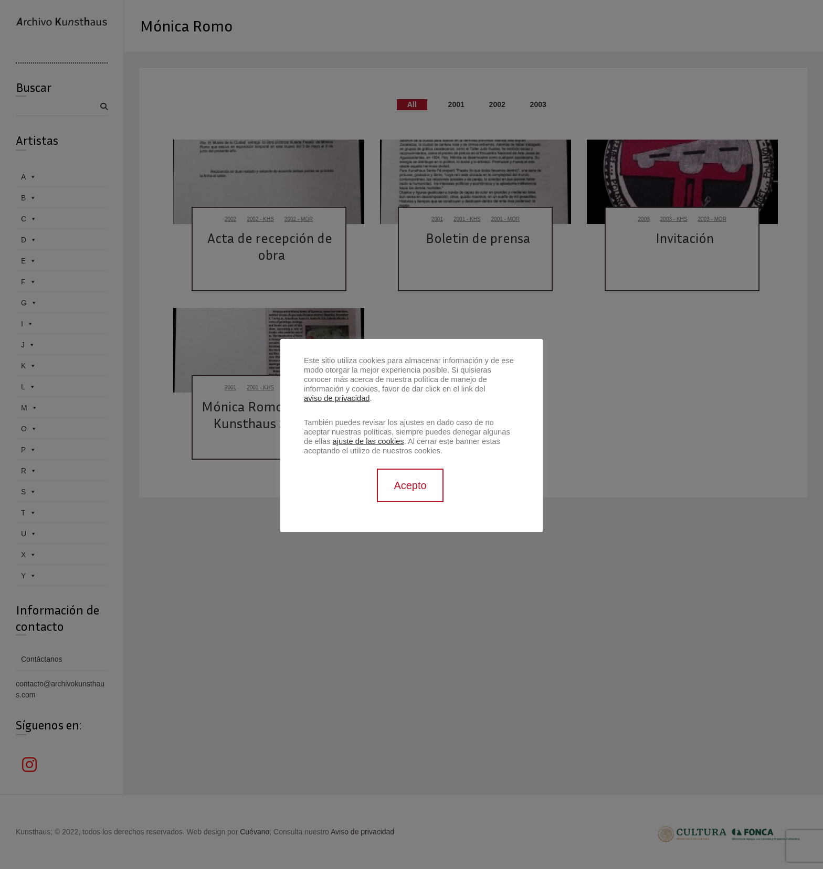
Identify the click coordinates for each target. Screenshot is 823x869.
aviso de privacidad (337, 398)
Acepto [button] (410, 485)
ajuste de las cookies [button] (368, 441)
